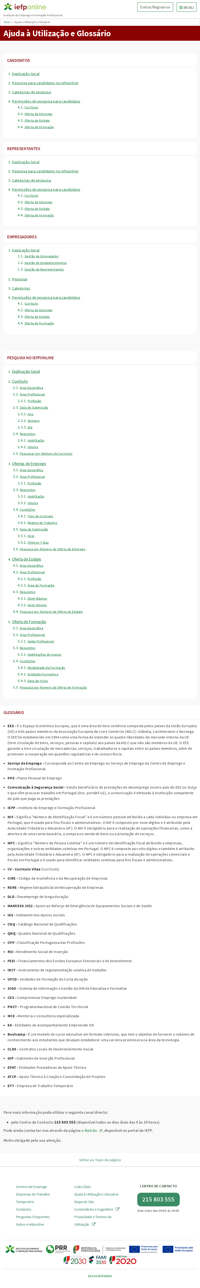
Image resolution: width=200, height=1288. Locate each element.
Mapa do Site (84, 1201)
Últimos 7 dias (38, 542)
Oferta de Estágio (37, 120)
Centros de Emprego (31, 1186)
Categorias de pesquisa (31, 92)
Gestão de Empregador (42, 256)
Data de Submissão (34, 407)
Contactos (23, 1209)
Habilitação (36, 440)
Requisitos (27, 434)
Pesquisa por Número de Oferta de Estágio (51, 612)
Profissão (35, 401)
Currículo (31, 107)
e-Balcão (89, 1130)
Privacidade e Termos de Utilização (92, 1220)
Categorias (21, 288)
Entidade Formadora (43, 674)
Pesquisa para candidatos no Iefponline (45, 82)
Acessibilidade (100, 1275)
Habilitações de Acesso (45, 654)
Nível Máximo (37, 598)
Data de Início (38, 681)
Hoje (31, 536)
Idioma (33, 447)
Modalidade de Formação (46, 668)
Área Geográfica (31, 388)
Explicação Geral (25, 73)
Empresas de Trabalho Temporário (33, 1198)
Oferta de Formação (39, 127)
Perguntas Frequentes (33, 1216)
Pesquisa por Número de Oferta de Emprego (52, 549)
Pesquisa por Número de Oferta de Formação (53, 687)
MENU (187, 7)
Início (7, 22)
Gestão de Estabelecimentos (46, 263)
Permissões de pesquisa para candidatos (46, 101)
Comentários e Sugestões (96, 1209)
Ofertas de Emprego (29, 463)
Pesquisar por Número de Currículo (46, 453)
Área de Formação (41, 585)
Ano (30, 414)
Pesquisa (19, 279)
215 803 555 (158, 1199)
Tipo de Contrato (40, 516)
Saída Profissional (41, 641)
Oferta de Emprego (39, 114)
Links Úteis (82, 1186)
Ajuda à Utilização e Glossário (96, 1194)
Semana (33, 421)
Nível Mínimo (37, 605)
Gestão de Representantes (44, 269)
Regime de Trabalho (42, 523)
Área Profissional (32, 394)
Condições (27, 509)
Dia (30, 427)
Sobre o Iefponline (30, 1224)
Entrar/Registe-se (155, 7)
